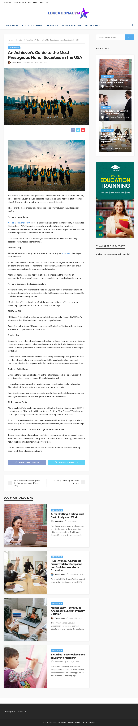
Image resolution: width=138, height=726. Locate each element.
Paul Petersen (110, 117)
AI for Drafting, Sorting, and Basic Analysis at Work (67, 516)
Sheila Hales (16, 62)
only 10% (66, 253)
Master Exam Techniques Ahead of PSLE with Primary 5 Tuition (68, 611)
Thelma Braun (59, 618)
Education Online (32, 25)
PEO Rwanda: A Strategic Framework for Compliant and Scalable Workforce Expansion (66, 566)
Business (106, 107)
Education (12, 25)
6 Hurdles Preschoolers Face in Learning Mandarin (68, 656)
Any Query (32, 2)
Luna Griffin (58, 521)
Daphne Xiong (59, 574)
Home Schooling (71, 25)
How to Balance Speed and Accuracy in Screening (114, 112)
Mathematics (92, 25)
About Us (44, 2)
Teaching (52, 25)
